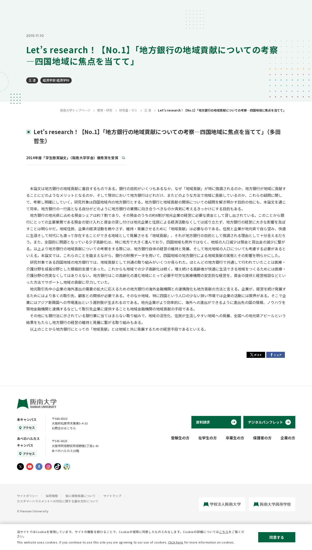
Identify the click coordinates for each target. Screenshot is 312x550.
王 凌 (32, 80)
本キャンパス (26, 419)
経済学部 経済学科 (56, 80)
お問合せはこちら (64, 428)
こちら (223, 532)
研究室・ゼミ (128, 110)
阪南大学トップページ (75, 110)
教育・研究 (104, 110)
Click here (175, 542)
